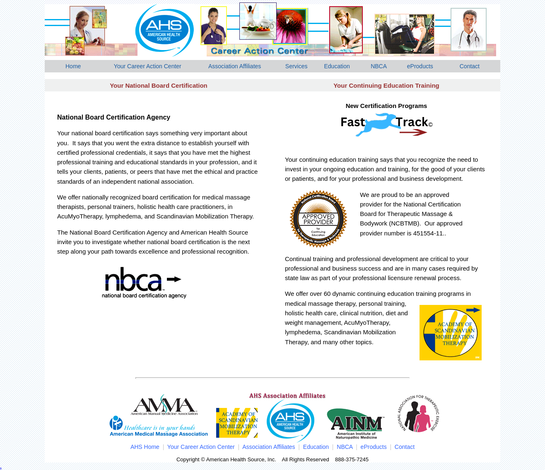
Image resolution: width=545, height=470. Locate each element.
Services (296, 66)
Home (73, 66)
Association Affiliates (234, 66)
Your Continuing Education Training (386, 85)
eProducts (420, 66)
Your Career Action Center (147, 66)
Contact (470, 66)
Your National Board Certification (158, 85)
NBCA (379, 66)
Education (337, 66)
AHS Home (144, 447)
